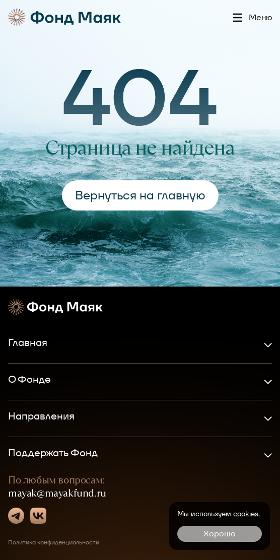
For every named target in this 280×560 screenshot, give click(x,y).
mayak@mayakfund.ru (57, 493)
